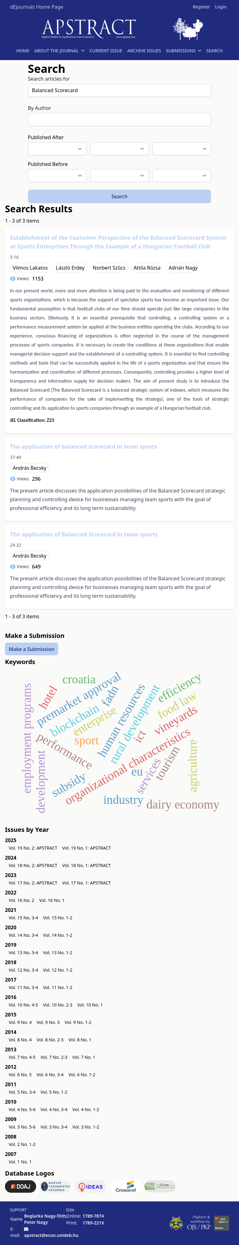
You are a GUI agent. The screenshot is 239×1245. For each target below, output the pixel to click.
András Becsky (30, 468)
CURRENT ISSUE (105, 51)
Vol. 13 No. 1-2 (57, 952)
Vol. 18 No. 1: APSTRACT (86, 865)
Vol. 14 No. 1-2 (57, 935)
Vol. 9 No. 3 (48, 1022)
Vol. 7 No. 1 (84, 1057)
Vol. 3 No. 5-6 (22, 1127)
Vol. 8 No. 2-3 (50, 1040)
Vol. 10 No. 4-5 (23, 1005)
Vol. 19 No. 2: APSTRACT (33, 848)
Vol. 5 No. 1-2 (53, 1092)
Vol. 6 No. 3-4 (50, 1075)
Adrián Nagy (183, 267)
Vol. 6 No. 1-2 (81, 1075)
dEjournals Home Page (36, 6)
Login (221, 7)
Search (119, 196)
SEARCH (214, 51)
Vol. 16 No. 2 (21, 900)
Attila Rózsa (147, 267)
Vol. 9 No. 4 (20, 1022)
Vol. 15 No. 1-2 (57, 918)
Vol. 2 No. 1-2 (22, 1144)
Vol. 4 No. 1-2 (86, 1109)
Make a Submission (31, 648)
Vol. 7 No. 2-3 (53, 1057)
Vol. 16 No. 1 (52, 900)
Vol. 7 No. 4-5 (22, 1057)
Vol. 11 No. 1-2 (57, 987)
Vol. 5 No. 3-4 (22, 1092)
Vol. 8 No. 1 (79, 1040)
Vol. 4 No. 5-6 (22, 1109)
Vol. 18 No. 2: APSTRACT (33, 865)
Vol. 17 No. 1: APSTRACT (86, 883)
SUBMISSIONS (183, 51)
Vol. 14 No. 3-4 (23, 935)
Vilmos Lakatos (30, 267)
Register (201, 7)
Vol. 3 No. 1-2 (86, 1127)
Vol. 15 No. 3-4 (23, 918)
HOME (22, 51)
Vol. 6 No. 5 (20, 1075)
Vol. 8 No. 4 (20, 1040)
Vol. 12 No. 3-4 (23, 970)
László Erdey (70, 267)
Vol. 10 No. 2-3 (57, 1005)
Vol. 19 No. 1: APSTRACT (86, 848)
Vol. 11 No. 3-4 (23, 987)
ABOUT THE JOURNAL (59, 51)
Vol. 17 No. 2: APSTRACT (33, 883)
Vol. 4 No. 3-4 (53, 1109)
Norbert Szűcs (109, 267)
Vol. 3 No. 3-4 (53, 1127)
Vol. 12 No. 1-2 (57, 970)
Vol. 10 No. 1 (90, 1005)
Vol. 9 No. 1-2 (78, 1022)
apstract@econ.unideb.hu (51, 1235)
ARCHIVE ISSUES (144, 51)
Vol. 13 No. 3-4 (23, 952)
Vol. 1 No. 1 (20, 1162)
